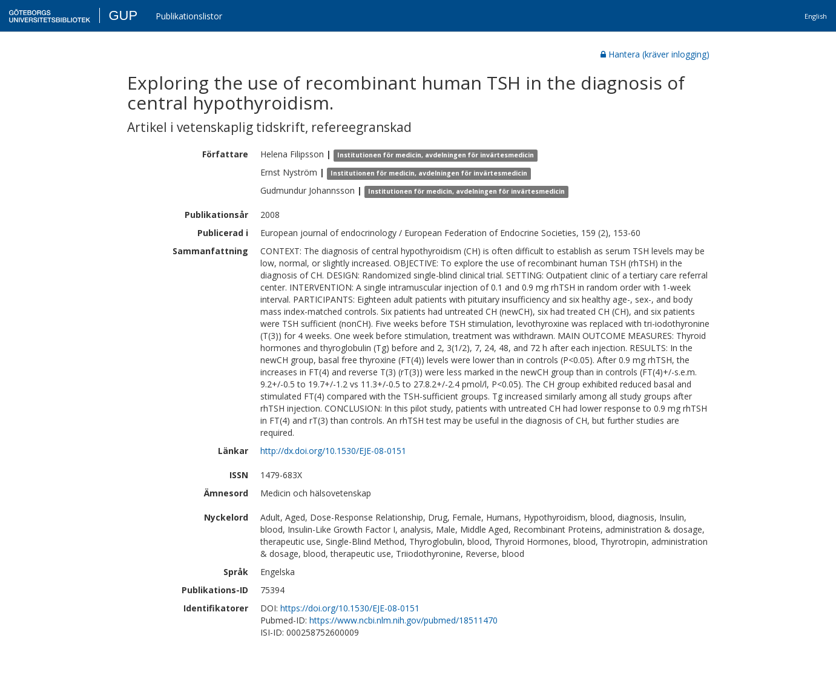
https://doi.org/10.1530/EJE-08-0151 (350, 608)
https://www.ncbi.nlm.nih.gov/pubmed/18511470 (403, 620)
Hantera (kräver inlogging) (655, 54)
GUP (122, 15)
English (816, 16)
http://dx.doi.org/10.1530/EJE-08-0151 (333, 450)
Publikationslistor (189, 16)
